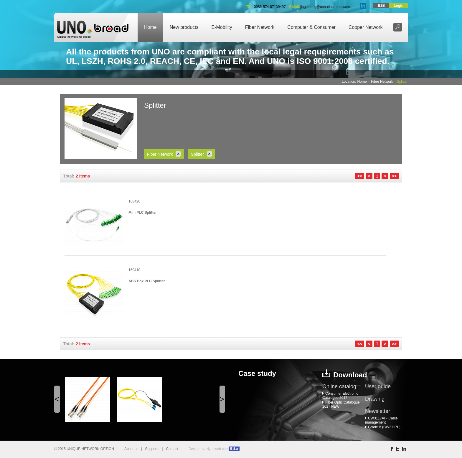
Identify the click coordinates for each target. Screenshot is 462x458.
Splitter (201, 154)
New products (184, 27)
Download (350, 375)
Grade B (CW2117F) (382, 427)
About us (131, 449)
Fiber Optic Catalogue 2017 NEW (341, 404)
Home (150, 27)
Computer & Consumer (311, 27)
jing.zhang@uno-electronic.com (325, 7)
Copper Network (366, 27)
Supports (152, 449)
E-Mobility (222, 27)
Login (398, 6)
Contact (172, 449)
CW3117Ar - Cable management (381, 420)
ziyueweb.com (217, 449)
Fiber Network (260, 27)
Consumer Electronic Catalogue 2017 (340, 395)
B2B (381, 6)
